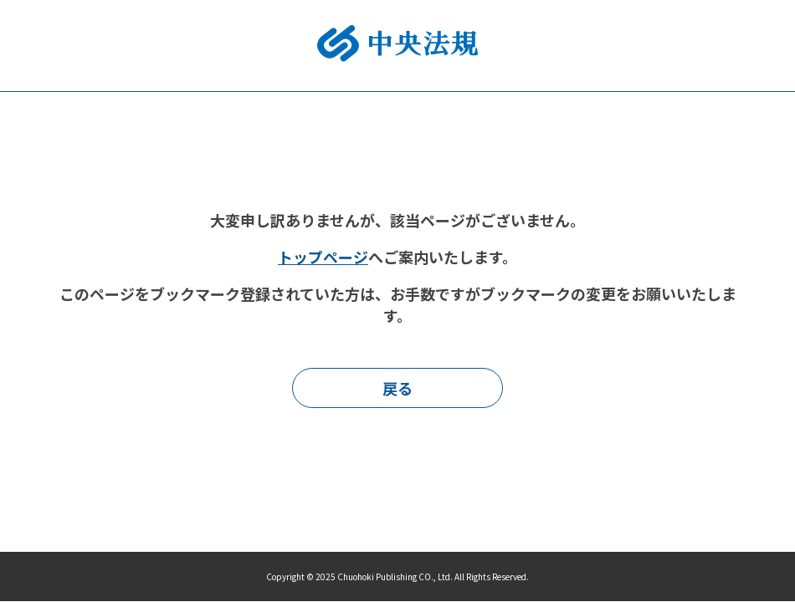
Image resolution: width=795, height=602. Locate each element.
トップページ (323, 257)
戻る (397, 388)
